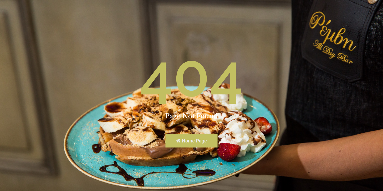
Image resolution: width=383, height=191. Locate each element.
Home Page (191, 141)
